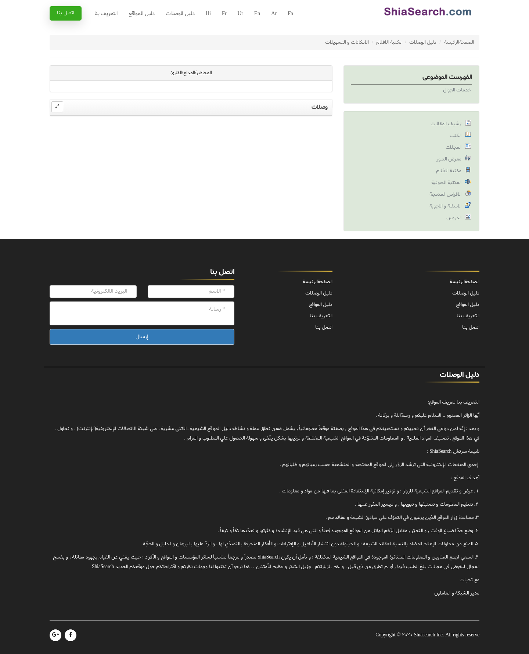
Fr (224, 14)
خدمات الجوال (457, 90)
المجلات (453, 147)
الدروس (453, 217)
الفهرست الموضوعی (447, 77)
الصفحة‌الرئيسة (459, 42)
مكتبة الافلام (389, 42)
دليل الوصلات (180, 14)
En (257, 14)
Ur (240, 14)
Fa (290, 14)
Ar (274, 14)
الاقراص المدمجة (445, 194)
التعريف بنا (106, 14)
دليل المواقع (141, 14)
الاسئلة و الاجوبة (445, 206)
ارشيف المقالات (446, 123)
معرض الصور (448, 159)
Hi (207, 14)
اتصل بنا (65, 13)
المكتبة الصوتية (446, 182)
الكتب (456, 135)
